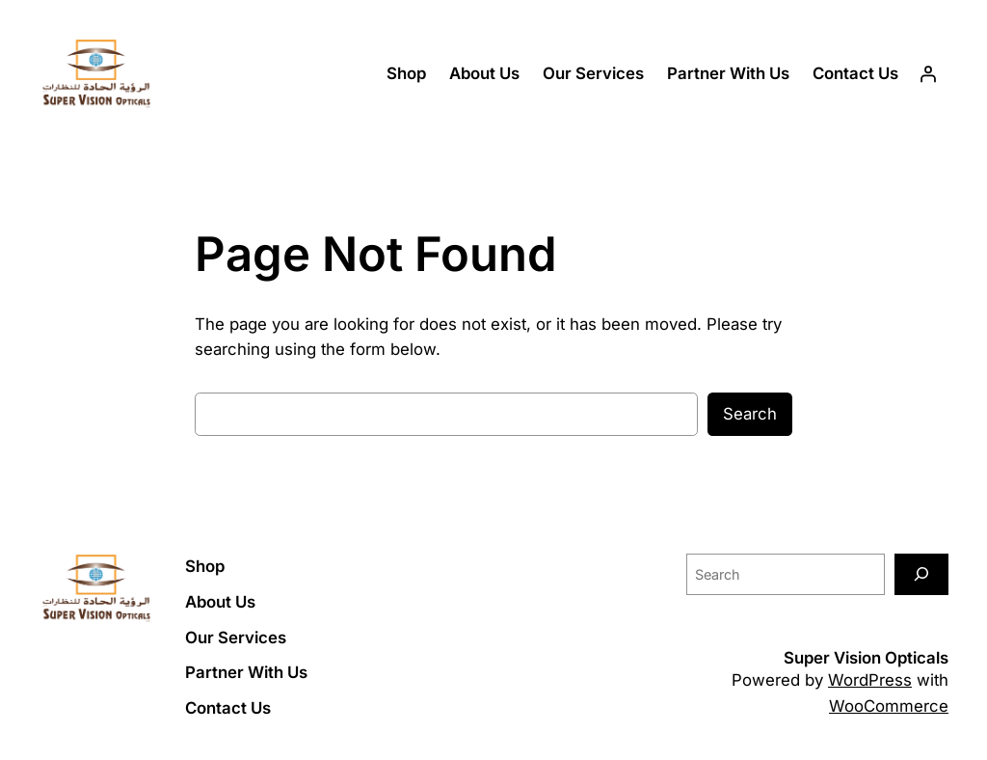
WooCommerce (888, 706)
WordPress (870, 680)
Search (750, 413)
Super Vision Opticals (866, 657)
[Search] (921, 574)
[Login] (928, 74)
